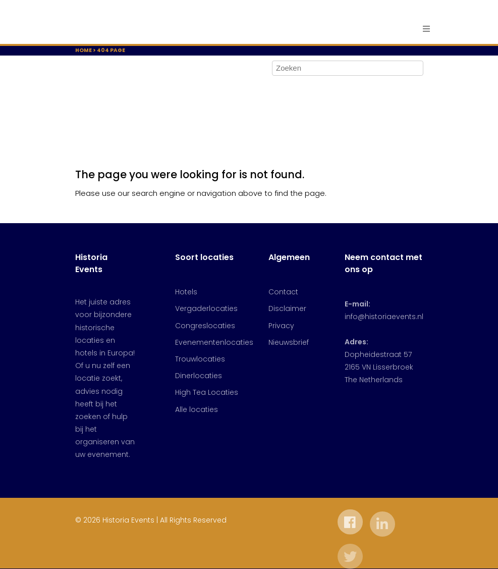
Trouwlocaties (200, 359)
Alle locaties (196, 409)
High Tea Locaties (206, 392)
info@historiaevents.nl (384, 317)
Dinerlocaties (198, 376)
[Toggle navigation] (424, 29)
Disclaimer (287, 308)
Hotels (186, 292)
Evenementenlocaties (214, 342)
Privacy (281, 326)
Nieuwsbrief (288, 342)
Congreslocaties (205, 326)
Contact (283, 292)
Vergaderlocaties (206, 308)
